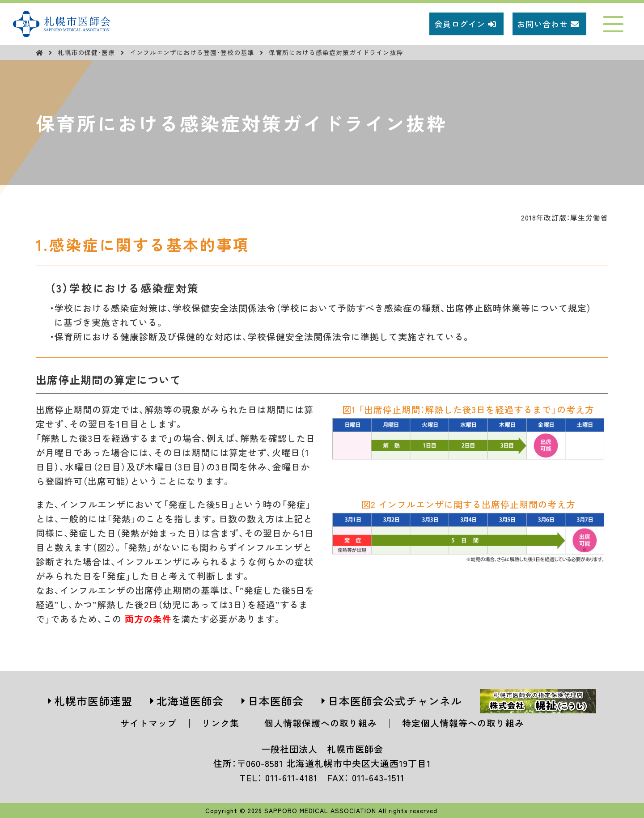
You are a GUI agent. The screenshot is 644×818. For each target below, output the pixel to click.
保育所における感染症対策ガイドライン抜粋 (336, 52)
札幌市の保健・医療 (87, 52)
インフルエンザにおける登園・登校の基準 (193, 52)
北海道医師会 (190, 700)
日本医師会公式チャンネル (395, 700)
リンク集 (220, 722)
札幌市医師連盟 (93, 700)
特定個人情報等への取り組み (463, 722)
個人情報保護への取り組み (320, 722)
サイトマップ (148, 722)
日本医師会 (276, 700)
